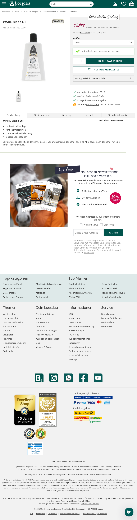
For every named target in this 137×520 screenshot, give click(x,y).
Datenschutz (75, 322)
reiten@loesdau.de (77, 461)
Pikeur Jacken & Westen (80, 292)
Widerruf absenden (78, 355)
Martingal (41, 292)
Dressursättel (9, 292)
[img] (131, 5)
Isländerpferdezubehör (14, 343)
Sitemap (73, 359)
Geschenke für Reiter (13, 322)
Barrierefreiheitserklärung (82, 326)
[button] (3, 4)
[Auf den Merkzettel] (103, 69)
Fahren (6, 330)
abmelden (89, 252)
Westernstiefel (43, 288)
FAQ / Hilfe (74, 334)
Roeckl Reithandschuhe (113, 292)
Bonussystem (85, 32)
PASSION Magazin (44, 334)
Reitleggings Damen (13, 297)
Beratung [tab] (67, 115)
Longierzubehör (11, 318)
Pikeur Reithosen (77, 288)
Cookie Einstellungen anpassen (95, 513)
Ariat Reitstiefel (109, 288)
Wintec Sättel (75, 297)
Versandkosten (114, 27)
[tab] (18, 97)
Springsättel (42, 297)
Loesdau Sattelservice (112, 318)
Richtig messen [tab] (41, 115)
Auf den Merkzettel (106, 70)
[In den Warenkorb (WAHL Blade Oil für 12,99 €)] (110, 61)
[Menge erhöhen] (83, 61)
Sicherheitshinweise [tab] (118, 115)
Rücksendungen (77, 330)
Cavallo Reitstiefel (77, 284)
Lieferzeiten (74, 343)
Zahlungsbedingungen (80, 351)
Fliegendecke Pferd (12, 284)
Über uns (40, 326)
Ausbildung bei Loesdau (48, 338)
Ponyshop (8, 338)
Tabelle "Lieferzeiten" (90, 503)
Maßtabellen (107, 322)
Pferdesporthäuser (45, 314)
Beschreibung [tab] (13, 115)
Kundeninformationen (80, 338)
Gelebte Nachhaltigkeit (47, 330)
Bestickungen (108, 314)
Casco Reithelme (110, 284)
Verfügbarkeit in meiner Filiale (90, 78)
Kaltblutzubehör (11, 347)
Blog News (109, 224)
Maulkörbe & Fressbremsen (49, 284)
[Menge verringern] (75, 61)
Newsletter (106, 326)
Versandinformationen (80, 347)
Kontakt (39, 318)
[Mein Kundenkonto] (115, 6)
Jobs (38, 343)
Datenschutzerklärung (84, 250)
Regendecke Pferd (12, 288)
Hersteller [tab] (90, 115)
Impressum (74, 318)
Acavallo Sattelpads (111, 297)
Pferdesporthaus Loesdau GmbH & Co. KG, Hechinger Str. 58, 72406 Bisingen (71, 509)
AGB (71, 314)
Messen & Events (44, 347)
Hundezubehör (10, 326)
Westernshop (9, 314)
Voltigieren (8, 334)
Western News (91, 224)
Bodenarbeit (9, 351)
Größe (81, 38)
